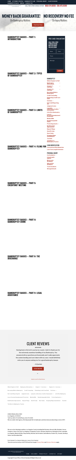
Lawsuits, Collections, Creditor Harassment (53, 109)
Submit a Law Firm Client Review (38, 379)
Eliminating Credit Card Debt (53, 98)
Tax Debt (49, 138)
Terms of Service (51, 442)
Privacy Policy (40, 442)
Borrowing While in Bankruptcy (52, 93)
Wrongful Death (51, 168)
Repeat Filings (51, 129)
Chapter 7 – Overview (50, 87)
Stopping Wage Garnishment (51, 136)
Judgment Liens (51, 106)
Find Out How (38, 25)
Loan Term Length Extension (55, 149)
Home (9, 1)
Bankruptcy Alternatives (50, 84)
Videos (22, 3)
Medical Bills (50, 118)
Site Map (59, 453)
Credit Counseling (52, 95)
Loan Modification (53, 145)
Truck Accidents (51, 166)
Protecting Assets (52, 123)
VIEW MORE (38, 369)
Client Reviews (52, 1)
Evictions (49, 100)
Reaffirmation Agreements (51, 126)
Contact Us (28, 3)
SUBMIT (60, 70)
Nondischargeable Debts (52, 121)
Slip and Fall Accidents (50, 164)
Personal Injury (41, 1)
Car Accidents (51, 155)
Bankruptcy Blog (13, 3)
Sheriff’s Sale (50, 131)
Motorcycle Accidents (50, 161)
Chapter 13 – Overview (50, 90)
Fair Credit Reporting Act (53, 103)
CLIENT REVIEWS (38, 343)
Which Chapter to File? (53, 81)
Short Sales (50, 133)
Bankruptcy (51, 78)
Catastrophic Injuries (51, 158)
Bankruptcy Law (30, 1)
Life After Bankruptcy (53, 112)
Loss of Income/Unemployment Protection (53, 115)
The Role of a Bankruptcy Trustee (53, 141)
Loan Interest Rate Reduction (55, 147)
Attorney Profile (17, 1)
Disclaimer (34, 453)
